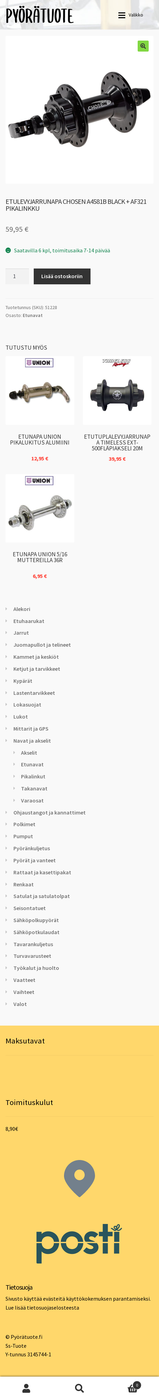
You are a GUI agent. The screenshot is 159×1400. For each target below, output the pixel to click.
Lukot (20, 716)
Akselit (29, 752)
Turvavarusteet (32, 955)
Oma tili (26, 1388)
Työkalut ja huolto (36, 967)
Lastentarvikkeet (34, 692)
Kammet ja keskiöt (36, 656)
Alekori (21, 608)
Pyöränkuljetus (31, 848)
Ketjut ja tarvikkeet (36, 668)
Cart (123, 1384)
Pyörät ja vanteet (34, 860)
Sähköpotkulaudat (36, 932)
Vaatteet (24, 979)
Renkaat (23, 884)
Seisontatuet (29, 908)
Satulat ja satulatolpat (41, 896)
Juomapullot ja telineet (42, 644)
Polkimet (24, 824)
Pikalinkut (33, 776)
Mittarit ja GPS (31, 728)
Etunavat (33, 315)
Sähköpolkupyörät (36, 920)
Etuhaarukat (28, 620)
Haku (79, 1388)
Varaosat (32, 800)
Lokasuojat (27, 704)
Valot (20, 1003)
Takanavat (34, 788)
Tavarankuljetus (33, 944)
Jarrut (21, 632)
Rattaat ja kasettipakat (42, 872)
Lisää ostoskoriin (62, 276)
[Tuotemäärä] (17, 276)
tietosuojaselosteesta (53, 1307)
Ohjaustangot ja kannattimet (49, 812)
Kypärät (22, 680)
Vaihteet (23, 991)
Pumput (23, 836)
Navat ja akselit (32, 740)
